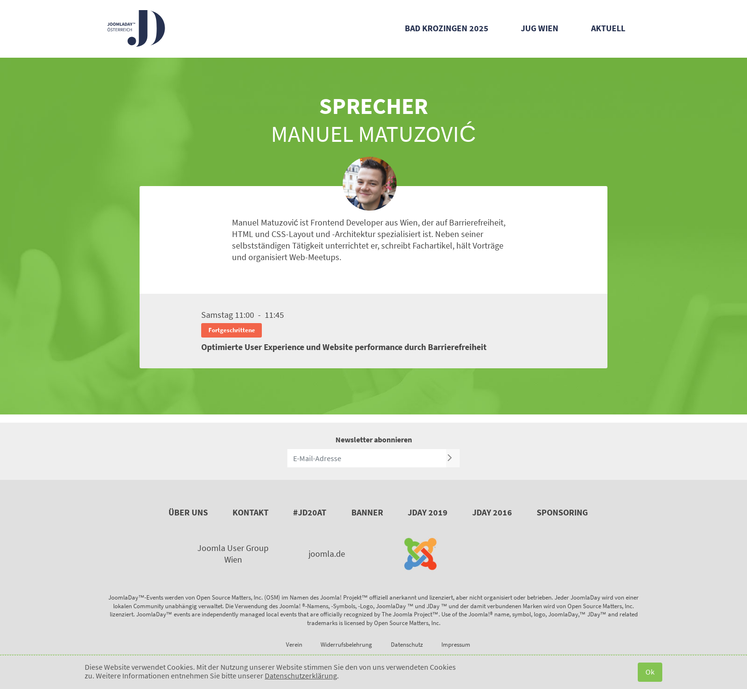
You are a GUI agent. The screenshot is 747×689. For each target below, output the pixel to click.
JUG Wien (539, 28)
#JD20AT (309, 512)
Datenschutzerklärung (301, 675)
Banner (367, 512)
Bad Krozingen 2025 (447, 28)
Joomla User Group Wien (233, 553)
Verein (294, 644)
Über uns (188, 512)
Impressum (455, 644)
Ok (650, 671)
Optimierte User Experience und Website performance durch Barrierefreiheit (344, 346)
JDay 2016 (492, 512)
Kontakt (250, 512)
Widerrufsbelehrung (346, 644)
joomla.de (327, 553)
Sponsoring (562, 512)
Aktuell (608, 28)
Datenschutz (407, 644)
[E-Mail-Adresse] (366, 458)
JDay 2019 (428, 512)
